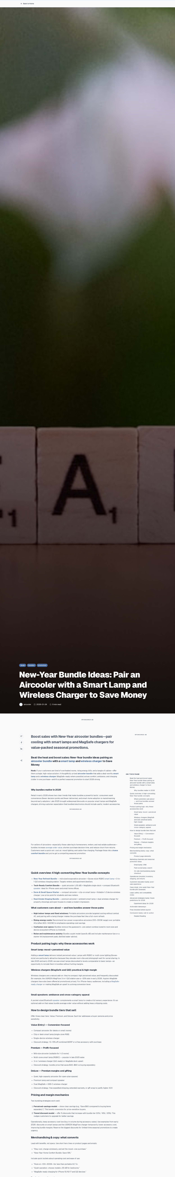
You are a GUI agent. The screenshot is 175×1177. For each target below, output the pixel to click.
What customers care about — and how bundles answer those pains (144, 841)
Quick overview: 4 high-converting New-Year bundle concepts (142, 835)
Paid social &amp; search (143, 908)
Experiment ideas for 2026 (143, 944)
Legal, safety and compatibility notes (141, 934)
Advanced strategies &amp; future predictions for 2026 (142, 939)
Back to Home (27, 4)
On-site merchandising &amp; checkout (144, 912)
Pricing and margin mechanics (140, 888)
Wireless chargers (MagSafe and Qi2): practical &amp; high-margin (144, 860)
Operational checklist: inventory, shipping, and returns (141, 918)
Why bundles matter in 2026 (144, 831)
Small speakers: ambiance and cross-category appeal (145, 867)
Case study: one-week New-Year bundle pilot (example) (142, 929)
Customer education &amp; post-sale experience (142, 923)
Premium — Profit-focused (143, 879)
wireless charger (91, 765)
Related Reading (140, 956)
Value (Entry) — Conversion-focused (144, 875)
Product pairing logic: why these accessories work (141, 848)
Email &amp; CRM (140, 905)
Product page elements (142, 897)
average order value (54, 852)
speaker (37, 893)
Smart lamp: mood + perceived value (145, 853)
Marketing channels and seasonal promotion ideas (142, 901)
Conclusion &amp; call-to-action (142, 953)
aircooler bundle (41, 765)
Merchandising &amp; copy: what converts (142, 892)
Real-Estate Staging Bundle (46, 903)
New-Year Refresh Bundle (45, 883)
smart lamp (67, 765)
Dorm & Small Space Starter (46, 897)
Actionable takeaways (138, 947)
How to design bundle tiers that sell (143, 871)
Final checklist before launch (140, 950)
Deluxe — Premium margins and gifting (144, 884)
